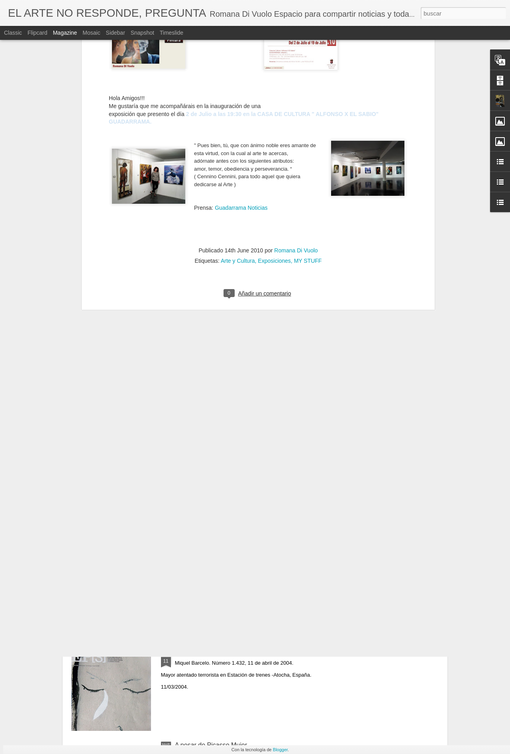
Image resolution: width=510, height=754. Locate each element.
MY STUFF (308, 115)
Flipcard (37, 33)
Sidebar (115, 33)
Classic (13, 33)
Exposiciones (274, 115)
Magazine (65, 33)
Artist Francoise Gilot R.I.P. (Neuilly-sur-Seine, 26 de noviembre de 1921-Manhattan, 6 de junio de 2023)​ (249, 568)
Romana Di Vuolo (296, 104)
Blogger (280, 749)
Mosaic (91, 33)
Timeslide (171, 33)
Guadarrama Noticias (241, 62)
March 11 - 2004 (198, 654)
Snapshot (142, 33)
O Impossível (193, 473)
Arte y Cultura (238, 115)
